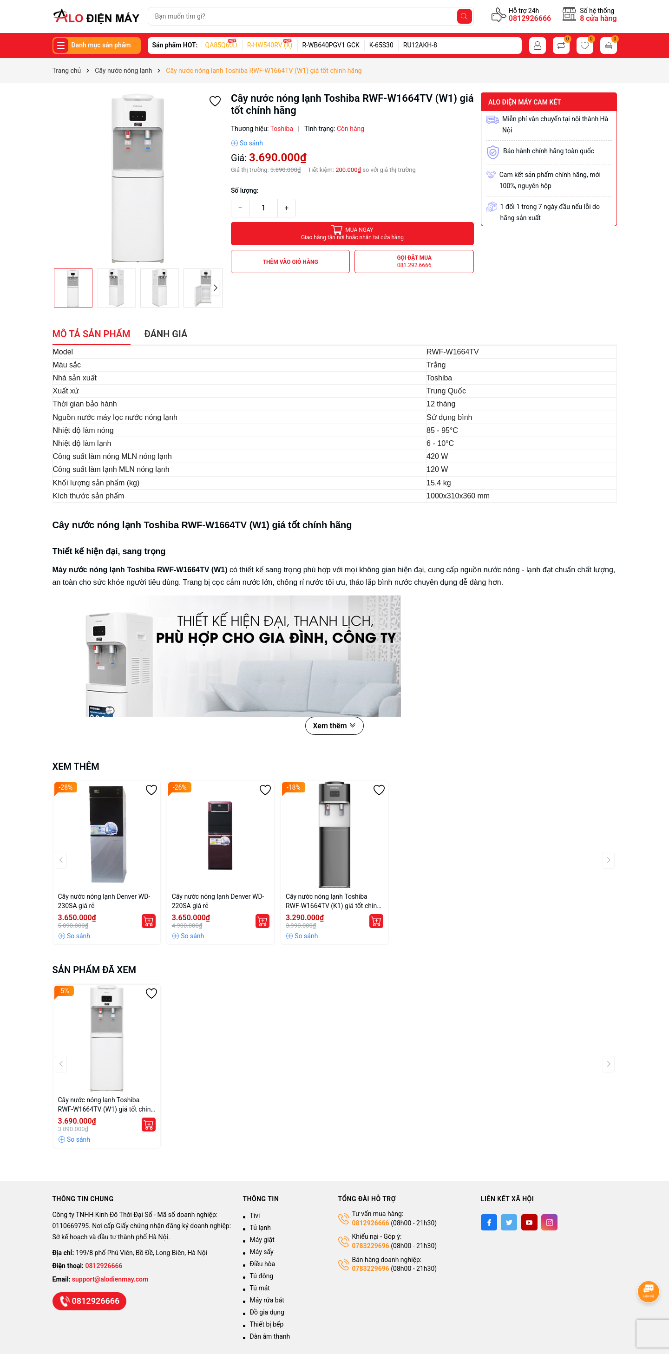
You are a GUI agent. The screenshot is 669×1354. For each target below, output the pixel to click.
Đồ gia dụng (267, 1312)
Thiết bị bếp (267, 1324)
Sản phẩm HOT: (175, 45)
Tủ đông (262, 1276)
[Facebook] (489, 1222)
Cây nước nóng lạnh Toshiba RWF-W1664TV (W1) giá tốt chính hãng (106, 1105)
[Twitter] (509, 1222)
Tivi (255, 1215)
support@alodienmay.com (110, 1279)
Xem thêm (334, 725)
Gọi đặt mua (414, 262)
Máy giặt (262, 1239)
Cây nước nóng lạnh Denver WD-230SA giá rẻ (104, 901)
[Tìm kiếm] (464, 16)
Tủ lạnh (260, 1227)
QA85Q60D (221, 45)
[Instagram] (549, 1222)
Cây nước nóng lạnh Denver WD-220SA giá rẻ (218, 901)
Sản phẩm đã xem (94, 969)
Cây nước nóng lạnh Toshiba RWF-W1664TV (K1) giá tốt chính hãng (333, 901)
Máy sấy (262, 1252)
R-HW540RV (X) (270, 45)
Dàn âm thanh (270, 1336)
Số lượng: (245, 190)
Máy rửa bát (267, 1300)
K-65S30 (381, 45)
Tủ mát (260, 1288)
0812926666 (530, 18)
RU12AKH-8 (420, 45)
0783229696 (370, 1245)
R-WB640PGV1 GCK (331, 45)
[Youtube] (529, 1222)
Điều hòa (262, 1264)
